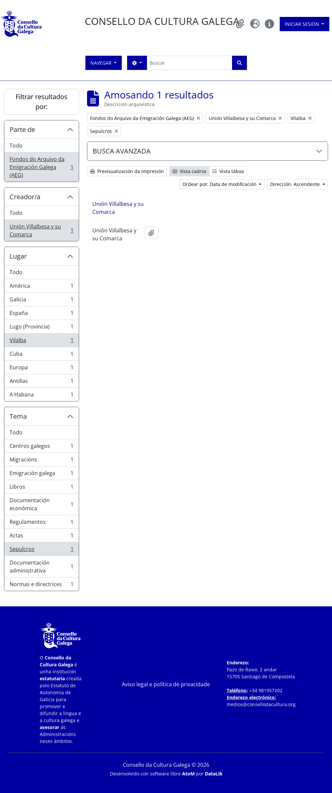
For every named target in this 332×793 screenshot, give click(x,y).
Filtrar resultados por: (42, 101)
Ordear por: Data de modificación (220, 184)
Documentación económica (41, 504)
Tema (18, 416)
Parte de (22, 129)
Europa (41, 368)
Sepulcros (41, 550)
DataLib (213, 773)
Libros (41, 488)
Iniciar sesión (302, 24)
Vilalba (41, 341)
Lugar (18, 256)
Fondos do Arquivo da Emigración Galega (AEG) (41, 167)
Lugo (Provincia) (41, 328)
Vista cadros (189, 171)
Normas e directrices (41, 585)
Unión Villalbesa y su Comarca (41, 230)
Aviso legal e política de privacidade (166, 684)
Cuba (41, 355)
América (41, 287)
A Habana (41, 396)
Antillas (41, 382)
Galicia (41, 300)
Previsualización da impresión (127, 171)
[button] (240, 24)
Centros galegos (41, 447)
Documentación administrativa (41, 566)
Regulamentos (41, 523)
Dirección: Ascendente (295, 184)
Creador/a (25, 196)
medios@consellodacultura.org (261, 704)
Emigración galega (41, 474)
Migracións (41, 461)
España (41, 314)
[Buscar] (189, 63)
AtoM (188, 773)
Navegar (101, 63)
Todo (16, 145)
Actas (41, 536)
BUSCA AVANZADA (122, 151)
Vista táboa (228, 171)
